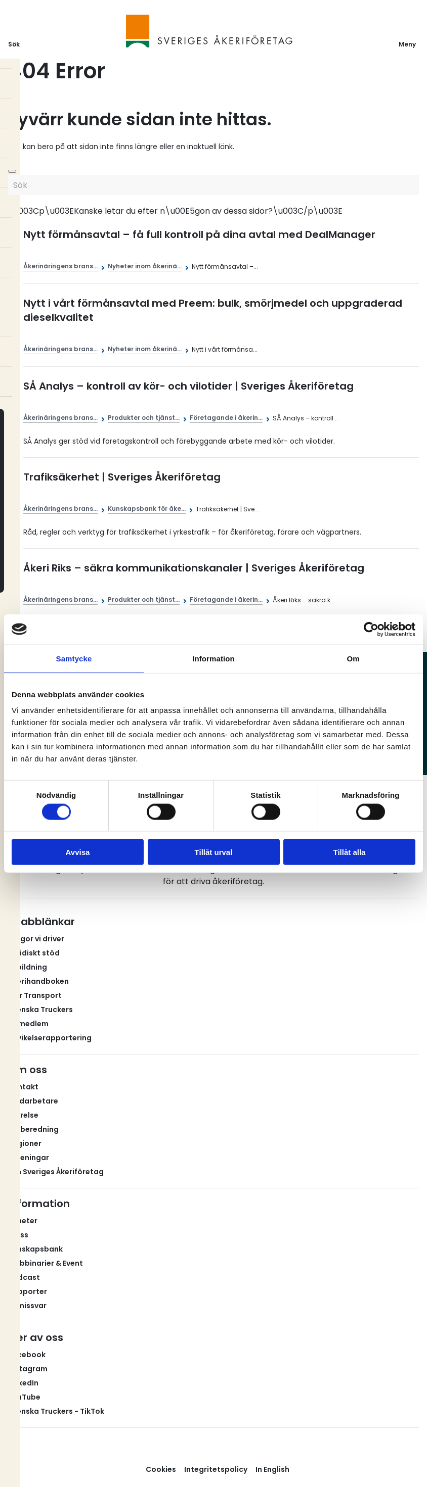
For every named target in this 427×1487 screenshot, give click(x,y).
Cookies (161, 1469)
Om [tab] (353, 658)
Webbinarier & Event (45, 1263)
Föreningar (28, 1158)
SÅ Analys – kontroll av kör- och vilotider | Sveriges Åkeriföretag (188, 386)
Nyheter (22, 1221)
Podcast (24, 1277)
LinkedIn (23, 1383)
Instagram (28, 1369)
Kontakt (23, 1087)
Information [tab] (213, 658)
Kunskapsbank (35, 1249)
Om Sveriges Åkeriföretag (56, 1172)
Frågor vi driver (36, 939)
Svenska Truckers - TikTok (56, 1411)
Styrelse (23, 1115)
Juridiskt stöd (34, 953)
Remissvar (27, 1306)
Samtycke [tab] (74, 658)
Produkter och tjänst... (144, 417)
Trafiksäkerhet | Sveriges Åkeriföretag (122, 477)
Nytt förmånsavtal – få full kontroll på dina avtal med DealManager (199, 234)
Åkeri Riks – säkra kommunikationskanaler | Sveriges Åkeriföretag (193, 568)
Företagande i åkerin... (226, 417)
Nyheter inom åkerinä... (145, 266)
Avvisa (78, 852)
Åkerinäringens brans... (60, 266)
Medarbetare (33, 1101)
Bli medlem (28, 1024)
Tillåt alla (349, 852)
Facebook (27, 1355)
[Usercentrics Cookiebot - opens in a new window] (371, 629)
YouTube (24, 1397)
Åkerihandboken (38, 981)
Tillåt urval (214, 852)
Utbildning (27, 967)
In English (272, 1469)
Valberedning (33, 1129)
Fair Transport (35, 995)
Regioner (24, 1143)
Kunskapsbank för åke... (147, 508)
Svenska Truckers (40, 1009)
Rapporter (27, 1291)
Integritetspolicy (215, 1469)
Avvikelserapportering (50, 1038)
